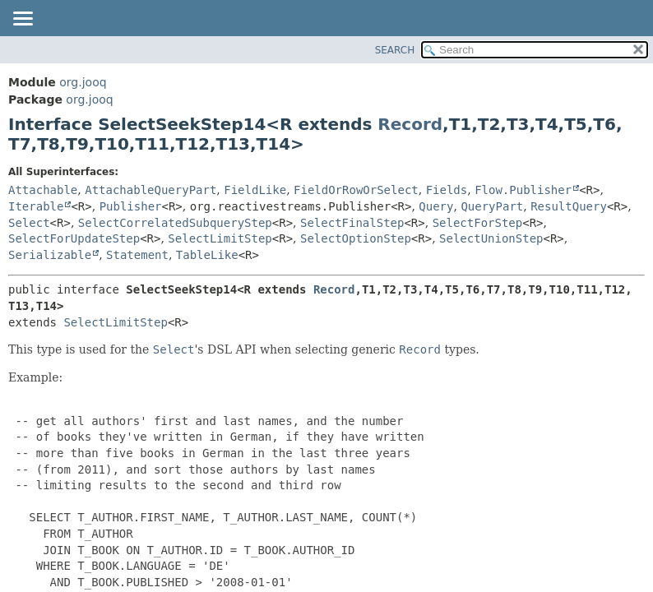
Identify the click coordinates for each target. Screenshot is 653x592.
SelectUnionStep (491, 238)
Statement (137, 254)
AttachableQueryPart (150, 190)
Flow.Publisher (523, 190)
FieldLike (255, 190)
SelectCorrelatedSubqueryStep (175, 222)
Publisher (131, 206)
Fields (447, 190)
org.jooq (82, 82)
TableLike (207, 254)
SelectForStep (478, 222)
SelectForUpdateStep (74, 238)
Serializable (49, 254)
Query (436, 206)
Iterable (35, 206)
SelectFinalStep (352, 222)
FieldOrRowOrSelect (356, 190)
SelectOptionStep (355, 238)
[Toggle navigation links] (22, 19)
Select (29, 222)
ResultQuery (568, 206)
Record (409, 124)
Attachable (42, 190)
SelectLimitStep (219, 238)
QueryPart (492, 206)
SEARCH (395, 50)
